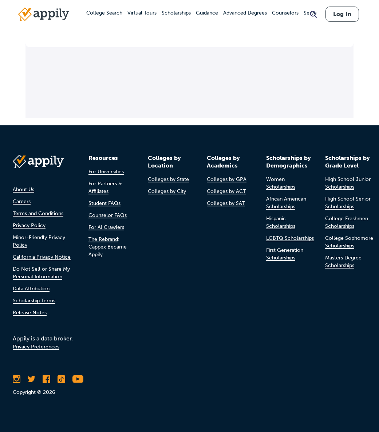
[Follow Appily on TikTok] (61, 379)
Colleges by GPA (226, 179)
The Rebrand (103, 239)
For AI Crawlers (106, 227)
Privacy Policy (29, 225)
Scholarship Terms (34, 301)
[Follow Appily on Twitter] (31, 379)
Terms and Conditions (38, 213)
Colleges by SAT (226, 203)
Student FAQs (104, 203)
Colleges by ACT (226, 191)
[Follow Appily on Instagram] (16, 379)
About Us (23, 189)
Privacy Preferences (36, 347)
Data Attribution (31, 289)
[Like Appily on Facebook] (46, 379)
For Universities (106, 172)
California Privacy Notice (42, 257)
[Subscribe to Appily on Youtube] (77, 379)
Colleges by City (167, 191)
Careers (22, 201)
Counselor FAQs (107, 215)
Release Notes (30, 313)
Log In (342, 14)
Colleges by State (168, 179)
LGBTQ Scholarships (290, 238)
